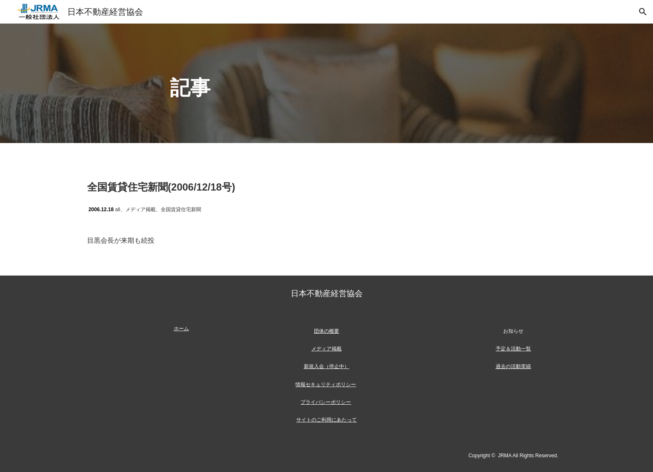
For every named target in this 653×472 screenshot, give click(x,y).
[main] (326, 83)
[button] (643, 12)
